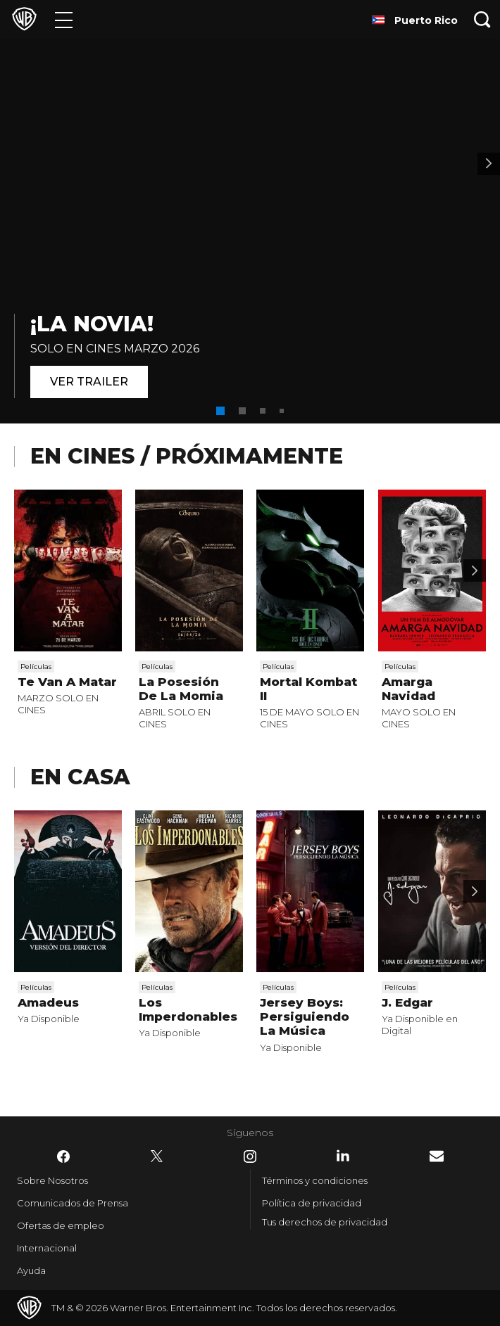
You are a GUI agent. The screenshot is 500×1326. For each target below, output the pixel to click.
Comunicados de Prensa (72, 1203)
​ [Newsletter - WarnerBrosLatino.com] (436, 1156)
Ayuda (31, 1270)
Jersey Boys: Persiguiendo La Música (304, 1016)
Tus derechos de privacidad (324, 1222)
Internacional (47, 1248)
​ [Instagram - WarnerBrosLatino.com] (250, 1156)
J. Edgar (407, 1002)
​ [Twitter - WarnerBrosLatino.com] (157, 1156)
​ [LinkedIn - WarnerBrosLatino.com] (343, 1155)
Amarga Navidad (408, 689)
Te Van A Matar (67, 682)
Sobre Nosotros (52, 1180)
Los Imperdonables (188, 1009)
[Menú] (64, 19)
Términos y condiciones (315, 1180)
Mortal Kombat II (308, 689)
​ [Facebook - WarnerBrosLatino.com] (63, 1156)
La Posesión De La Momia (181, 689)
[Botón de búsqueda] (482, 19)
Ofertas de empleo (60, 1225)
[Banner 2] (488, 164)
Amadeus (48, 1002)
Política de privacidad (311, 1203)
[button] (220, 411)
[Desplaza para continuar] (474, 570)
